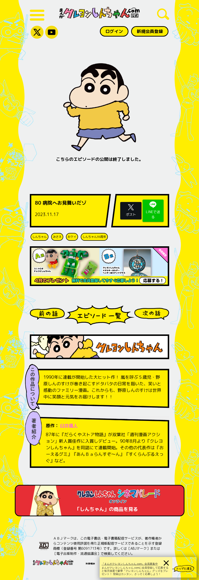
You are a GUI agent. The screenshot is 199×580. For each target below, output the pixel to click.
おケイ (72, 237)
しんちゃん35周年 (94, 237)
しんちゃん (39, 237)
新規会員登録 (150, 31)
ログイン (114, 31)
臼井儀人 (69, 426)
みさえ (57, 237)
